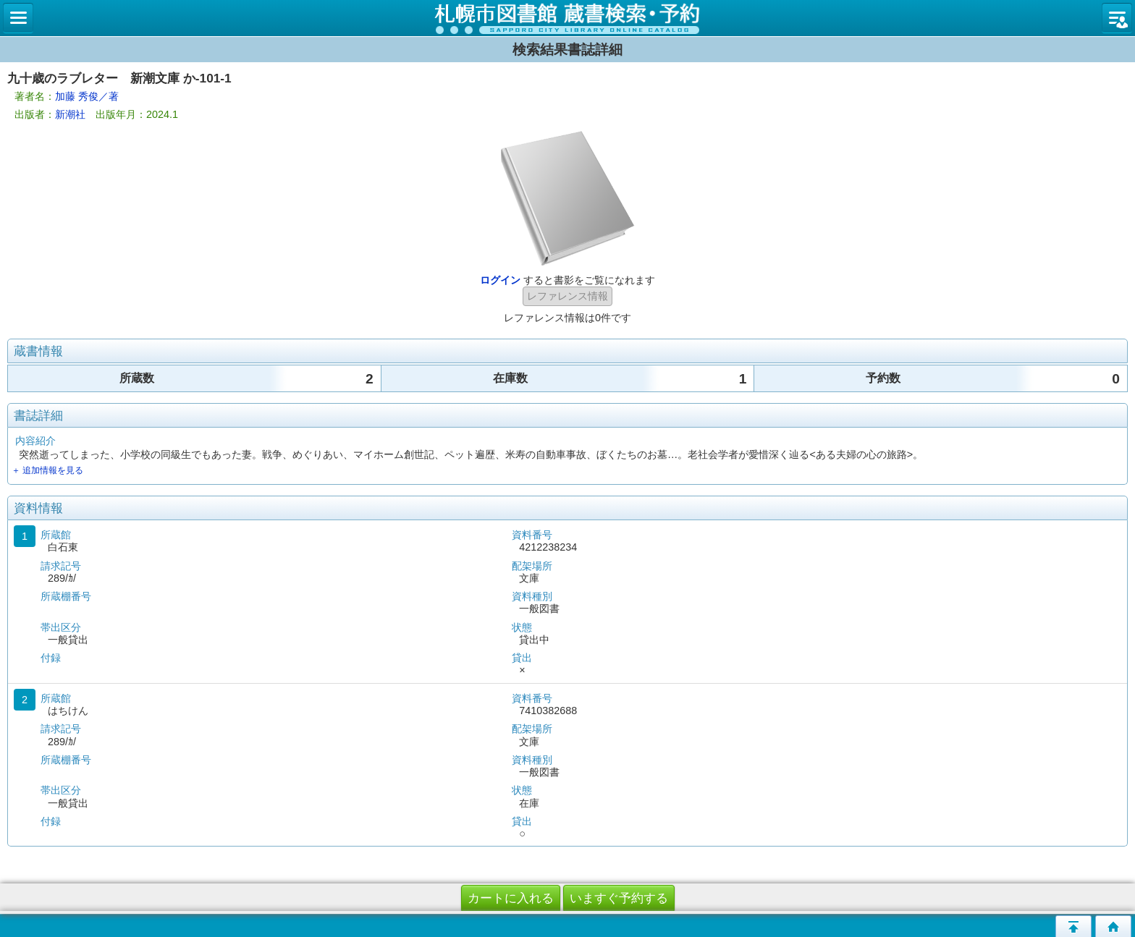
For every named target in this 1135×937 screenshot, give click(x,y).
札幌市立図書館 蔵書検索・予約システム (567, 18)
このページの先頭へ (1073, 926)
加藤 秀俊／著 (87, 96)
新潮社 (70, 114)
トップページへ (1113, 926)
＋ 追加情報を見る (47, 470)
